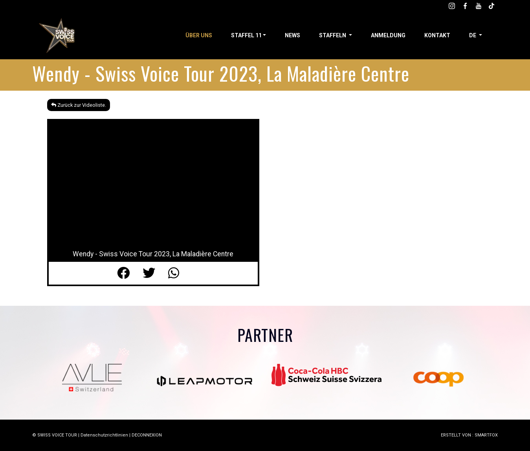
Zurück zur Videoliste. (78, 105)
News (292, 35)
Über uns (198, 35)
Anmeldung (388, 35)
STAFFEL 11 (246, 35)
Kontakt (437, 35)
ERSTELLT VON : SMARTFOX (469, 435)
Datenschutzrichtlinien (104, 435)
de (473, 35)
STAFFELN (333, 35)
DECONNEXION (147, 435)
